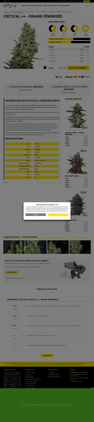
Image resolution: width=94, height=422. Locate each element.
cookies (32, 211)
